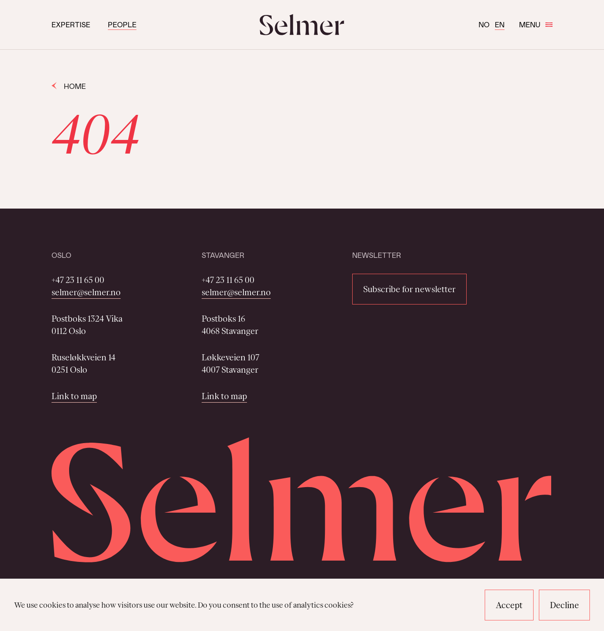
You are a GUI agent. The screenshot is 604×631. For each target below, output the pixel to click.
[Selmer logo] (302, 24)
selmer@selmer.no (86, 292)
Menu (535, 24)
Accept (509, 605)
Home (69, 86)
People (122, 24)
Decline (564, 605)
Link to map (74, 396)
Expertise (71, 24)
